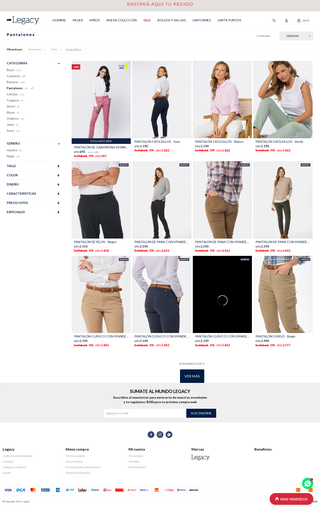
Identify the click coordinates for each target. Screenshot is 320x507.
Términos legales (75, 456)
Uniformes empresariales (17, 456)
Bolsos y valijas (172, 20)
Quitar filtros (73, 49)
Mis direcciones (137, 467)
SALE (147, 20)
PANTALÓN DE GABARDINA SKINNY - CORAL (101, 147)
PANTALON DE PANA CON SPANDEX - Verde (283, 242)
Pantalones (35, 49)
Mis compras (136, 456)
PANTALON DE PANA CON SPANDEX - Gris (161, 242)
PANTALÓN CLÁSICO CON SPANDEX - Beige (101, 336)
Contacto (8, 461)
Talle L (54, 49)
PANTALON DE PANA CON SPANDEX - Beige (222, 242)
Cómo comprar (74, 461)
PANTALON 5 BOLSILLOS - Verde (279, 141)
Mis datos (134, 461)
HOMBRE (59, 20)
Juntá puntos (229, 20)
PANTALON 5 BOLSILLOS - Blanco (219, 141)
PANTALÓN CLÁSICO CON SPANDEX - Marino (161, 336)
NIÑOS (95, 20)
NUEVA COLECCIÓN (122, 20)
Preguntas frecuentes (78, 472)
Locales (7, 472)
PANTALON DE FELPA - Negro (95, 242)
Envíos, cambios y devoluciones (83, 467)
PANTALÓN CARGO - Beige (275, 336)
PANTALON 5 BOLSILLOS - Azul (157, 141)
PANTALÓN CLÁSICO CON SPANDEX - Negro (222, 336)
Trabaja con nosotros (14, 467)
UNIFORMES (202, 20)
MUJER (78, 20)
